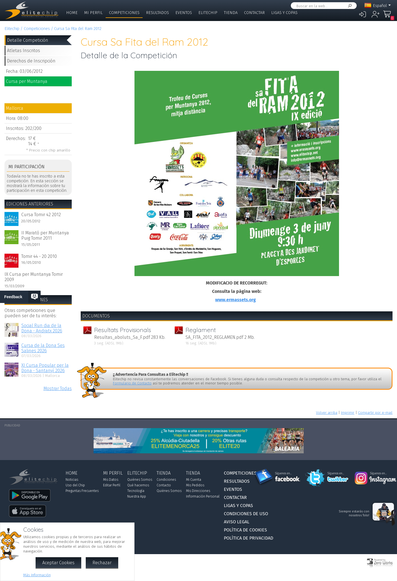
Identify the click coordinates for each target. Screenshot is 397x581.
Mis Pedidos (195, 485)
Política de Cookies (245, 530)
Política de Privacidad (248, 538)
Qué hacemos (138, 485)
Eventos (183, 12)
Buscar (348, 5)
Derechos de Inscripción (31, 61)
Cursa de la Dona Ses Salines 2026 (43, 348)
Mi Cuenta (193, 480)
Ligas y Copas (284, 12)
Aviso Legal (236, 521)
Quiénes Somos (139, 480)
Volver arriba (326, 412)
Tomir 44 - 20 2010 (39, 256)
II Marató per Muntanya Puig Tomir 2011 (45, 235)
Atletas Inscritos (23, 50)
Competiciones (124, 12)
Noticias (72, 480)
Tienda (231, 12)
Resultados (157, 12)
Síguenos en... (283, 473)
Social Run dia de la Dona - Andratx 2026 (41, 328)
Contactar (254, 12)
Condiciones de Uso (246, 513)
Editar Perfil (111, 485)
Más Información (37, 575)
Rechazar (102, 562)
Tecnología (135, 491)
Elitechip (207, 12)
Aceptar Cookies (58, 562)
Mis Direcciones (198, 491)
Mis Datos (110, 480)
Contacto (164, 485)
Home (72, 12)
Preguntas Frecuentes (82, 491)
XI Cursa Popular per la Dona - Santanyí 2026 (45, 368)
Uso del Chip (75, 485)
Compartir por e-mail (375, 412)
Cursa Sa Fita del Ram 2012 (77, 28)
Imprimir (347, 412)
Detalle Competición (27, 40)
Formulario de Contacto (132, 383)
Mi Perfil (93, 12)
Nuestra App (136, 496)
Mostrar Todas (57, 388)
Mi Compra (388, 16)
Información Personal (202, 496)
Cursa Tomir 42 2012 (41, 214)
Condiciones (166, 480)
